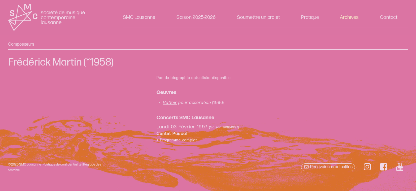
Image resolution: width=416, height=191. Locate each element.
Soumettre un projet (258, 17)
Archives (349, 17)
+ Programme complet (177, 140)
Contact (388, 17)
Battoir (170, 102)
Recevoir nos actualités (328, 167)
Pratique (310, 17)
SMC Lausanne (139, 17)
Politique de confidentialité (62, 164)
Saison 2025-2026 (196, 17)
